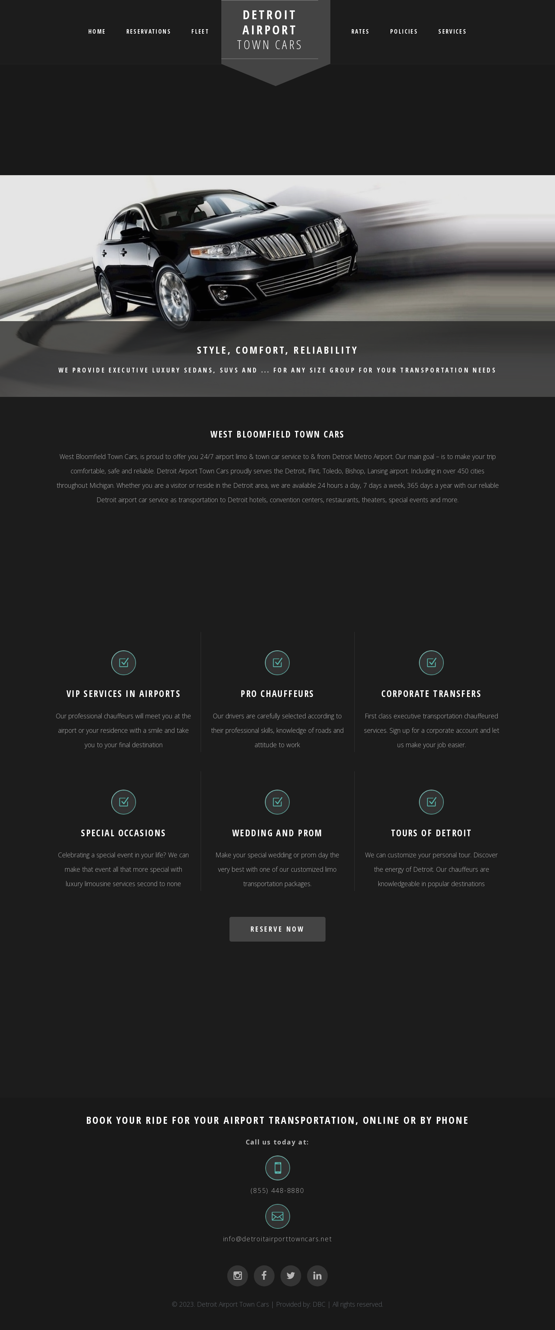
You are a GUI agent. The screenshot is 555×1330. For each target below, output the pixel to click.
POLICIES (404, 31)
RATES (360, 31)
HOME (97, 31)
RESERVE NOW (277, 929)
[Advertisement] (277, 119)
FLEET (200, 31)
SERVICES (452, 31)
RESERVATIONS (148, 31)
